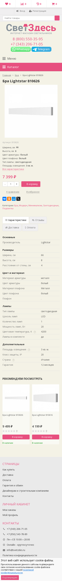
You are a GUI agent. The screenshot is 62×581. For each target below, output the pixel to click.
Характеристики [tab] (15, 220)
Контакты (8, 496)
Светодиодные (51, 205)
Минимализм (35, 205)
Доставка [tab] (12, 227)
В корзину (30, 184)
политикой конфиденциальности (17, 571)
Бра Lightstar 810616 (42, 414)
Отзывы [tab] (38, 220)
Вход (20, 10)
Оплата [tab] (30, 227)
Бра (16, 205)
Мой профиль (10, 515)
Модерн (23, 205)
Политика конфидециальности (19, 555)
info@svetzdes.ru (16, 550)
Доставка (7, 474)
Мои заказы (9, 509)
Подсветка (7, 208)
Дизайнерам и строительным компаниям (25, 490)
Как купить (8, 469)
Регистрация (37, 10)
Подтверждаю (10, 577)
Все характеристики (13, 169)
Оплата (6, 480)
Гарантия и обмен (12, 485)
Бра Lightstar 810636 (12, 414)
